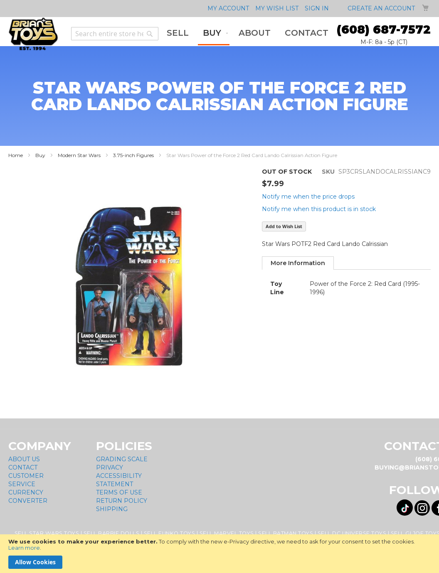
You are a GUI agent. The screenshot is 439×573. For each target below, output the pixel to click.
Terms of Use (119, 492)
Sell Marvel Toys (227, 533)
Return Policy (121, 500)
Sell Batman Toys (285, 533)
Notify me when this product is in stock (319, 209)
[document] (219, 554)
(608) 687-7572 (384, 29)
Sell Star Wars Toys (47, 533)
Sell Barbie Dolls (112, 533)
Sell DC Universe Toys (352, 533)
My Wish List (276, 8)
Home (15, 155)
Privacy (109, 467)
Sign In (317, 8)
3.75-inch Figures (133, 155)
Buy (40, 155)
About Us (24, 459)
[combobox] (114, 33)
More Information (298, 263)
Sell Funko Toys (169, 533)
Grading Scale (122, 459)
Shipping (112, 509)
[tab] (298, 263)
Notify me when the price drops (308, 196)
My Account (228, 8)
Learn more (24, 547)
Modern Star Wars (79, 155)
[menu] (247, 33)
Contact (22, 467)
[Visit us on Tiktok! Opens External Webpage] (405, 507)
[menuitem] (178, 33)
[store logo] (33, 34)
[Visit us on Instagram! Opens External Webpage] (422, 508)
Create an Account (381, 8)
